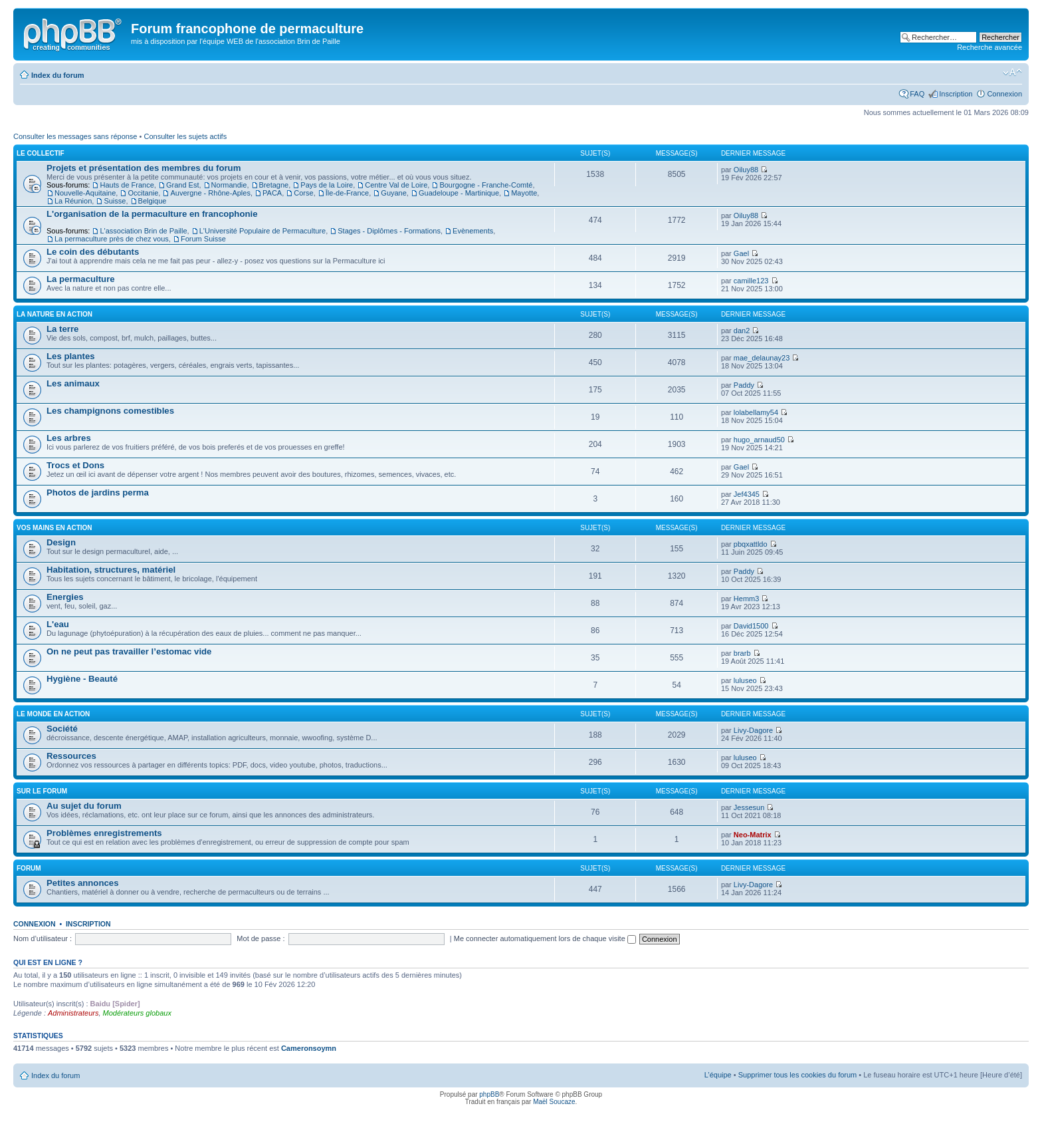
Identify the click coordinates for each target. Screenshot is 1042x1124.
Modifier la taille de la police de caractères (1012, 72)
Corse (303, 193)
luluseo (745, 680)
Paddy (744, 385)
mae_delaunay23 (761, 358)
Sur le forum (42, 791)
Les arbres (69, 438)
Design (61, 542)
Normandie (229, 185)
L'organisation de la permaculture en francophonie (152, 214)
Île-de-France (347, 193)
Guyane (394, 193)
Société (62, 729)
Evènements (473, 231)
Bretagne (274, 185)
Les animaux (73, 383)
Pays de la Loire (326, 185)
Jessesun (749, 807)
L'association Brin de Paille (143, 231)
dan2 (742, 331)
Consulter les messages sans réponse (75, 136)
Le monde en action (53, 714)
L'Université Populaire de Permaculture (262, 231)
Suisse (115, 201)
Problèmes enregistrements (104, 833)
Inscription (955, 94)
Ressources (71, 756)
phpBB (489, 1094)
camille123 (751, 281)
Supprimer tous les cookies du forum (797, 1075)
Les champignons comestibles (110, 411)
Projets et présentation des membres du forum (144, 168)
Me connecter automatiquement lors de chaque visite (545, 938)
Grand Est (182, 185)
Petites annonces (82, 883)
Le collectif (40, 153)
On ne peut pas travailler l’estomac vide (129, 651)
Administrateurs (73, 1013)
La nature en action (54, 314)
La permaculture (81, 279)
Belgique (152, 201)
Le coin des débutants (93, 252)
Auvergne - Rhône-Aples (210, 193)
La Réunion (73, 201)
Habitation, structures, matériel (111, 570)
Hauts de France (127, 185)
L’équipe (718, 1075)
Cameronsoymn (308, 1048)
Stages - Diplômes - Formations (389, 231)
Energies (65, 597)
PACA (272, 193)
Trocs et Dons (75, 465)
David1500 (751, 626)
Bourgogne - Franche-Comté (485, 185)
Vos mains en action (54, 527)
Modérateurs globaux (137, 1013)
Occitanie (143, 193)
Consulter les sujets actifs (185, 136)
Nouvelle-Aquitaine (85, 193)
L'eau (58, 624)
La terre (62, 329)
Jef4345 (747, 494)
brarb (742, 653)
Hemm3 (747, 599)
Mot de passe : (260, 938)
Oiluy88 (746, 170)
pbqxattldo (751, 544)
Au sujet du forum (84, 806)
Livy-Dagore (753, 730)
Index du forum (57, 75)
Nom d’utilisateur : (42, 938)
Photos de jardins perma (98, 492)
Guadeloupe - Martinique (459, 193)
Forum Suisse (203, 239)
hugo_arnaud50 (759, 440)
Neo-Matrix (753, 835)
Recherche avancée (989, 47)
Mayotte (524, 193)
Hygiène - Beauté (82, 679)
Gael (741, 253)
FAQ (917, 94)
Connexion (1004, 94)
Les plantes (71, 356)
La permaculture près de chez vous (111, 239)
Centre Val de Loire (396, 185)
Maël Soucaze (554, 1101)
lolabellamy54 (756, 412)
